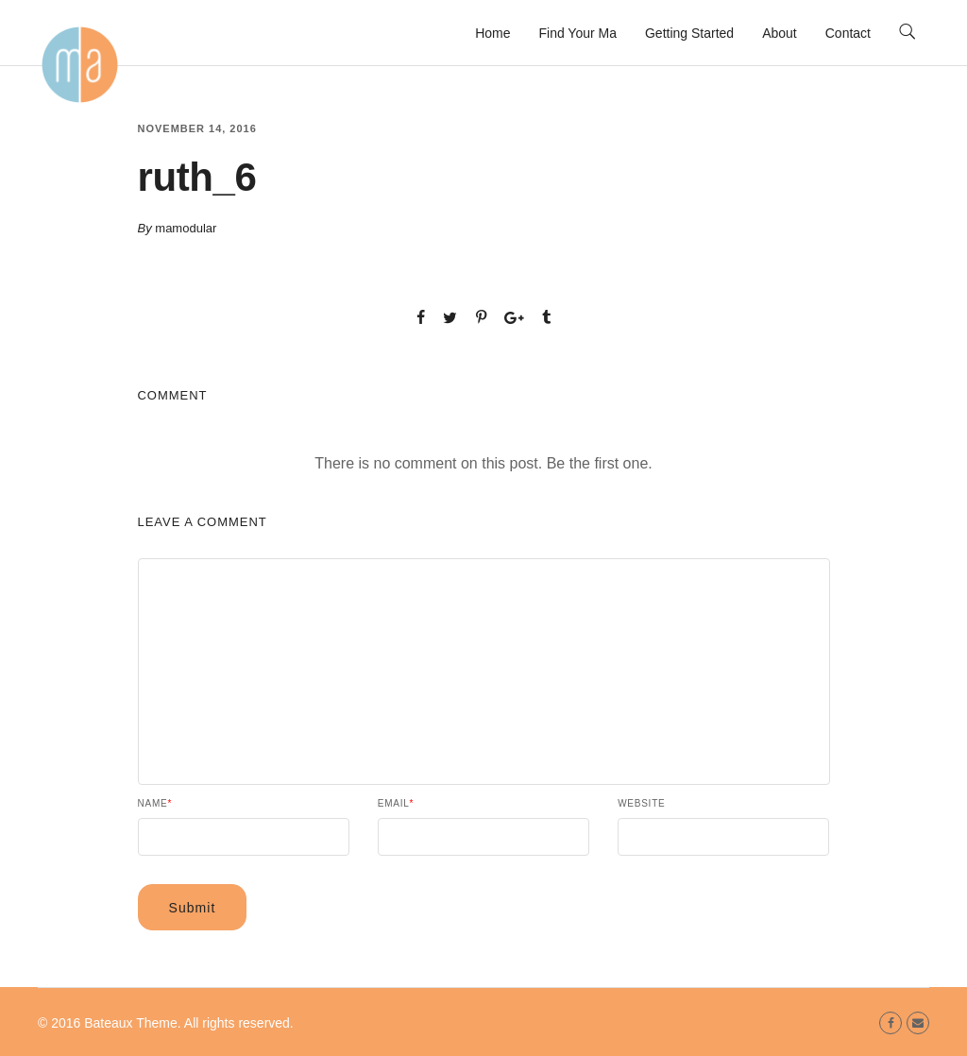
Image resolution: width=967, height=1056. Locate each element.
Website (641, 804)
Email (396, 804)
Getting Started (689, 33)
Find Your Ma (577, 33)
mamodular (185, 228)
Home (492, 33)
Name (155, 804)
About (779, 33)
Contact (848, 33)
